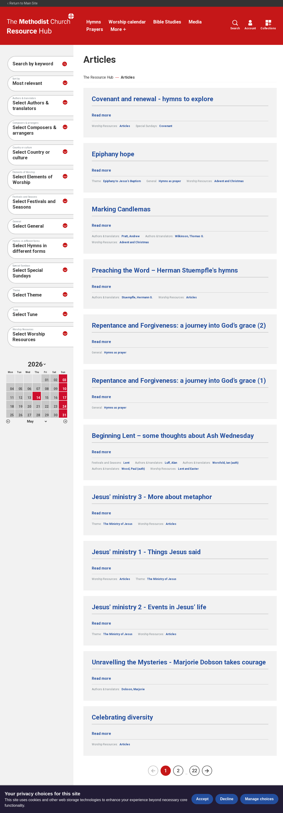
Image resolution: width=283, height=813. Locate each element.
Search (235, 25)
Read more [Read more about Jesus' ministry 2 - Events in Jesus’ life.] (101, 623)
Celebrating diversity (122, 717)
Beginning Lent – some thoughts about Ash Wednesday (173, 436)
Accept (202, 799)
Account (250, 25)
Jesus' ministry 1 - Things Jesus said (146, 552)
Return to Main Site (22, 3)
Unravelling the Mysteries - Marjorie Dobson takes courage (179, 662)
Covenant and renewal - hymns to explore (152, 99)
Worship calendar (127, 22)
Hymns (93, 22)
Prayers (94, 29)
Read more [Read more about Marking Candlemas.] (101, 225)
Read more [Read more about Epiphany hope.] (101, 170)
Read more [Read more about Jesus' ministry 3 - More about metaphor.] (101, 513)
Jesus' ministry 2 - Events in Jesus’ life (149, 607)
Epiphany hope (113, 154)
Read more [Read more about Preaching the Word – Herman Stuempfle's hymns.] (101, 286)
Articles (128, 77)
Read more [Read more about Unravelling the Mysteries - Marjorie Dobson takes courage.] (101, 678)
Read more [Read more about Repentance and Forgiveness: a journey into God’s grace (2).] (101, 342)
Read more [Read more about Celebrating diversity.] (101, 733)
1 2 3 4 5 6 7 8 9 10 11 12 (37, 421)
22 (194, 770)
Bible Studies (167, 22)
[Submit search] (64, 64)
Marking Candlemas (121, 209)
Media (195, 22)
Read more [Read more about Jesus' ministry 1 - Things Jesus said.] (101, 568)
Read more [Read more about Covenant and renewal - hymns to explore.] (101, 115)
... (186, 773)
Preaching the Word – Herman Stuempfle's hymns (165, 270)
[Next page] (207, 771)
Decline (226, 799)
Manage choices (259, 799)
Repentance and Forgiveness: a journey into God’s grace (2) (179, 325)
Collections (268, 25)
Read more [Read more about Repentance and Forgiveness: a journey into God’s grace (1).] (101, 397)
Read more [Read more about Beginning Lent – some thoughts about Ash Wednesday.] (101, 452)
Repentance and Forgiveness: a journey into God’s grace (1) (179, 380)
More (118, 29)
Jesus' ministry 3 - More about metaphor (152, 497)
